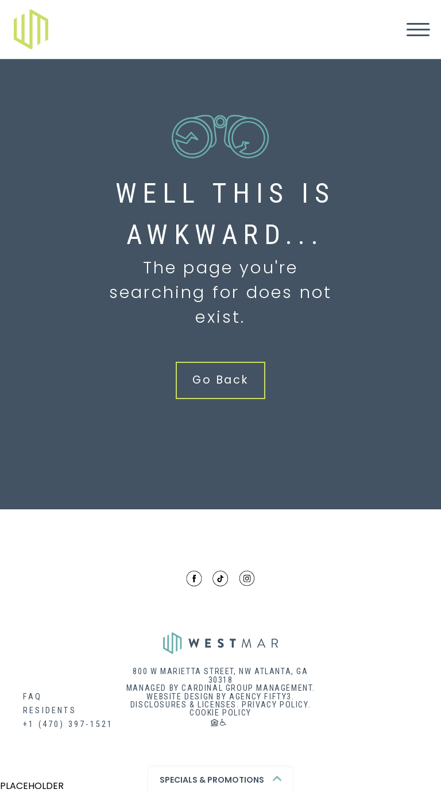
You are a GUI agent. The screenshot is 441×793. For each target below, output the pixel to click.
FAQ (32, 697)
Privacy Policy (275, 705)
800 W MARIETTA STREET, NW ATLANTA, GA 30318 (220, 676)
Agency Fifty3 (260, 697)
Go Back (220, 380)
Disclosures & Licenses (183, 705)
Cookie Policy (220, 713)
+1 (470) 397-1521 (68, 724)
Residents (49, 710)
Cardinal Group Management (246, 688)
